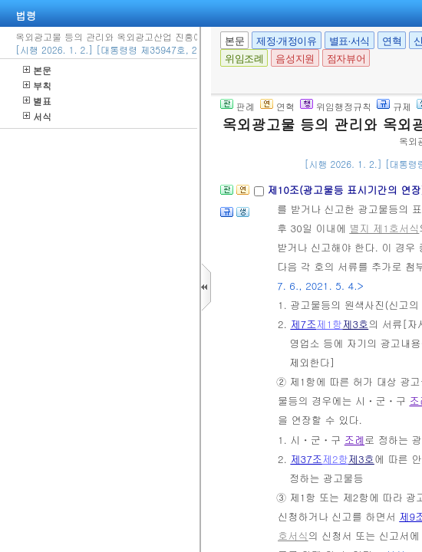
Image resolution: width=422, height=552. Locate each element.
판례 (237, 106)
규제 (394, 106)
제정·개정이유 (286, 41)
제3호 (355, 324)
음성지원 (294, 58)
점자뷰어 (346, 58)
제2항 (335, 459)
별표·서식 (349, 41)
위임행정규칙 (335, 106)
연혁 (391, 41)
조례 (354, 439)
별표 (37, 100)
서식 (37, 116)
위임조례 (244, 58)
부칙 (37, 85)
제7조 (303, 324)
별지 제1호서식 (384, 228)
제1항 (329, 324)
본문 (37, 70)
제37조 (306, 459)
